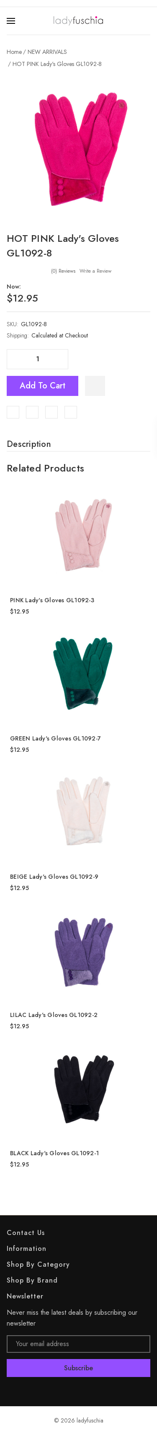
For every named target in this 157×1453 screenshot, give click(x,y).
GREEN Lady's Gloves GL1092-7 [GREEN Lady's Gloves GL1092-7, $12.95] (55, 738)
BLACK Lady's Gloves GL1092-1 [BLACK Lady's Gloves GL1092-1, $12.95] (54, 1153)
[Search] (145, 21)
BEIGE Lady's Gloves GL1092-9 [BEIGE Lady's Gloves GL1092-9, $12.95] (54, 876)
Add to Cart (42, 386)
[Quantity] (37, 359)
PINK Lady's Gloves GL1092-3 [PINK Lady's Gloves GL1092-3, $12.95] (52, 600)
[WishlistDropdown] (95, 386)
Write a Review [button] (95, 271)
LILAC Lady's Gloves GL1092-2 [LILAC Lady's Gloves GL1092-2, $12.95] (54, 1015)
